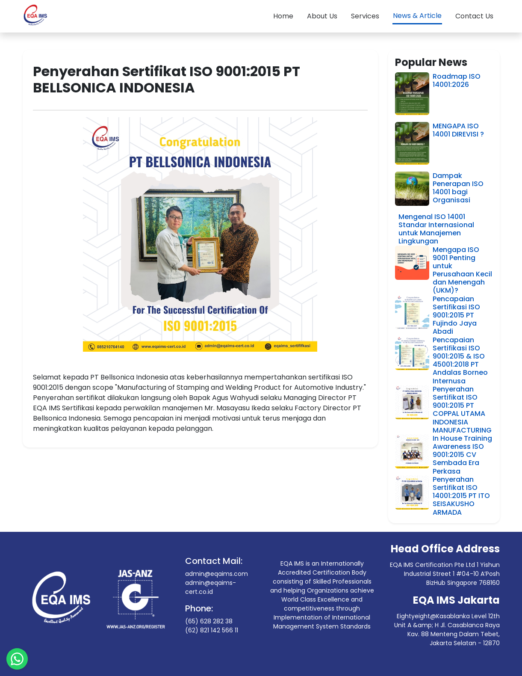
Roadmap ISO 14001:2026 (457, 80)
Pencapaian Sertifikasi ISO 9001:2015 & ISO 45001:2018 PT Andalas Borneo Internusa (460, 360)
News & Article (417, 16)
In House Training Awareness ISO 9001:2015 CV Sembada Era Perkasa (462, 454)
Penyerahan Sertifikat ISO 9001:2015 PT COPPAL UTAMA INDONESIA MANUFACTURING (462, 409)
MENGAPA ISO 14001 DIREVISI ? (458, 130)
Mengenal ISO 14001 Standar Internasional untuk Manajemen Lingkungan (436, 229)
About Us (322, 16)
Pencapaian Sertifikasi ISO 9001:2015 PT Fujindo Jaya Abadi (456, 315)
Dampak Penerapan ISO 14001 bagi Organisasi (458, 188)
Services (365, 16)
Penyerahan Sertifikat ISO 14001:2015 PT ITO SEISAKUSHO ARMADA (461, 495)
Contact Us (474, 16)
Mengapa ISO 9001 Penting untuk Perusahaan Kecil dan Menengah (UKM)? (462, 270)
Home (283, 16)
